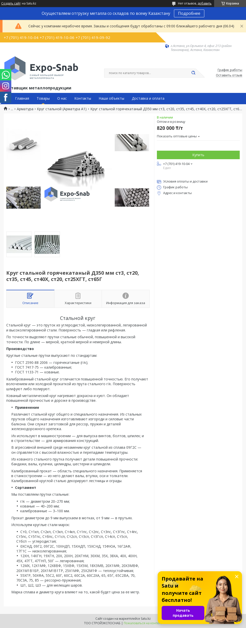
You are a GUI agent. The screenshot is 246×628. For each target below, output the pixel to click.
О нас (62, 98)
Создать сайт (11, 3)
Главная (22, 98)
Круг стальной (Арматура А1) (62, 109)
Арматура (25, 109)
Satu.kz (146, 618)
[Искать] (193, 73)
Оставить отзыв (229, 75)
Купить (198, 154)
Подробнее (189, 13)
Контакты (82, 98)
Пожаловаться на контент (143, 623)
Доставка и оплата (148, 98)
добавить (205, 3)
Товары (43, 98)
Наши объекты (111, 98)
